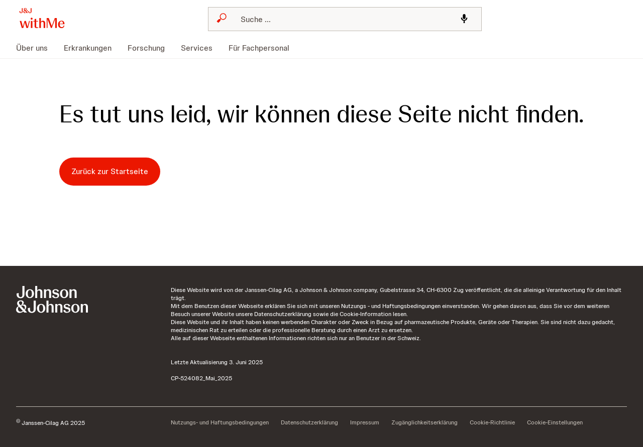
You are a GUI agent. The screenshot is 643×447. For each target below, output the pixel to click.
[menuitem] (36, 48)
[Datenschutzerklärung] (309, 423)
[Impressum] (364, 423)
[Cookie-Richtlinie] (492, 423)
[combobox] (345, 19)
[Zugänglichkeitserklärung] (424, 423)
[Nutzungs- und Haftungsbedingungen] (220, 423)
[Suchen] (342, 19)
